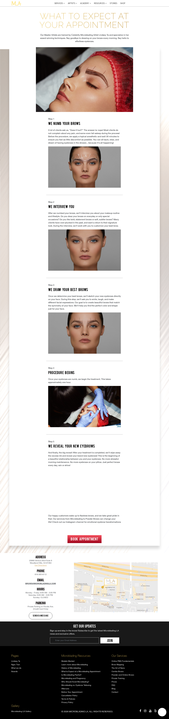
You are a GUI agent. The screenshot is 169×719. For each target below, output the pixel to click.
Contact (115, 692)
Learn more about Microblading (74, 664)
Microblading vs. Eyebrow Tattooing (76, 685)
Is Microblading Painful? (71, 675)
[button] (162, 712)
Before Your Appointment (71, 692)
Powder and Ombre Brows (123, 675)
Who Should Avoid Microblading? (75, 682)
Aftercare (65, 689)
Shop (122, 3)
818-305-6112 (41, 574)
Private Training (118, 678)
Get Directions (41, 565)
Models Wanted (67, 661)
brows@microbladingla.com (40, 583)
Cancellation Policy (69, 695)
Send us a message (41, 615)
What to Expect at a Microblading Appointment (80, 671)
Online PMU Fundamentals (123, 661)
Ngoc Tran (15, 664)
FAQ (113, 685)
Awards (14, 671)
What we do (16, 668)
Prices (114, 682)
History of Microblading (71, 668)
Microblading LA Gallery (21, 711)
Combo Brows (118, 671)
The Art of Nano (118, 668)
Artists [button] (71, 3)
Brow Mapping (118, 664)
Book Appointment (84, 539)
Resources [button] (99, 3)
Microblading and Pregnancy (73, 678)
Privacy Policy (67, 702)
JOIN (110, 640)
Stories (113, 3)
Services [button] (58, 3)
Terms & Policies (68, 699)
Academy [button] (84, 3)
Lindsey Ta (15, 661)
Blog (113, 689)
